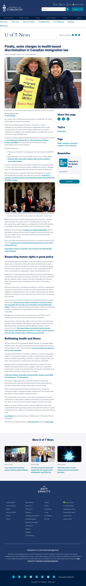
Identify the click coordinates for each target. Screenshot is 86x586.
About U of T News (29, 22)
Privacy (46, 512)
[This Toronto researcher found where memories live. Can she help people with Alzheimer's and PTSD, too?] (43, 459)
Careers (46, 505)
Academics (28, 512)
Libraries (27, 529)
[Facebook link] (76, 35)
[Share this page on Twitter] (58, 118)
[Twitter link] (73, 35)
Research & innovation (31, 522)
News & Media (29, 502)
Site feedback (48, 515)
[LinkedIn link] (36, 576)
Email (56, 4)
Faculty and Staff (51, 18)
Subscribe (69, 181)
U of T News (17, 35)
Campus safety (67, 519)
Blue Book (71, 22)
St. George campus (68, 505)
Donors (65, 18)
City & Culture (61, 131)
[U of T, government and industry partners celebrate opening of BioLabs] (17, 458)
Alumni (38, 18)
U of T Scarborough (70, 145)
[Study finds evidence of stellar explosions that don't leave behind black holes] (69, 459)
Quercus (62, 4)
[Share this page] (68, 118)
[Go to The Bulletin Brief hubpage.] (63, 163)
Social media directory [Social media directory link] (66, 577)
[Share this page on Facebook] (63, 118)
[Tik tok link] (42, 576)
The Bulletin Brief (44, 22)
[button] (78, 9)
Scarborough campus (69, 512)
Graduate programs (30, 519)
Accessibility (47, 509)
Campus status (79, 4)
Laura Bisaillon (11, 115)
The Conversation (33, 422)
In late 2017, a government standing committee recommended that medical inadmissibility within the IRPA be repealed (30, 177)
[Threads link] (53, 576)
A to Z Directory (29, 535)
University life (29, 525)
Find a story (15, 22)
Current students (24, 18)
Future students (8, 18)
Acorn (69, 4)
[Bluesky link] (48, 576)
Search (67, 9)
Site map (46, 519)
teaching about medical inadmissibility (35, 230)
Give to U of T (29, 509)
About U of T (28, 505)
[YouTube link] (30, 576)
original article (49, 422)
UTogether (28, 532)
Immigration (66, 143)
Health (59, 143)
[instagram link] (79, 35)
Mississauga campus (69, 509)
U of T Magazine (59, 22)
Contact (46, 502)
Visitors (79, 18)
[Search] (54, 9)
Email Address (63, 171)
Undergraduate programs (32, 515)
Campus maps (67, 515)
